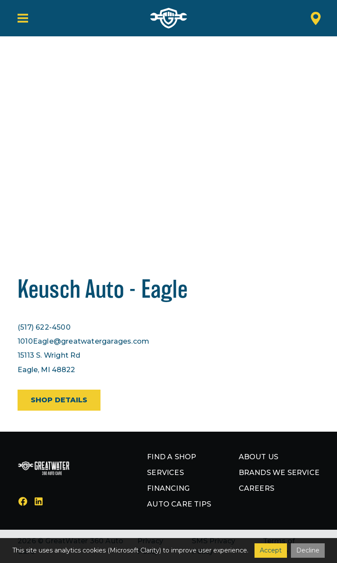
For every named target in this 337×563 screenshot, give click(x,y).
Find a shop (171, 457)
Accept (271, 550)
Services (165, 472)
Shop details (59, 400)
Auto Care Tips (179, 504)
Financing (168, 488)
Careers (256, 488)
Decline (307, 550)
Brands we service (279, 472)
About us (259, 457)
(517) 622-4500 (44, 327)
